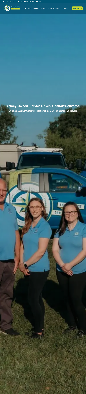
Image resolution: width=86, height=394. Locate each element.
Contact (65, 8)
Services (50, 8)
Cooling (43, 8)
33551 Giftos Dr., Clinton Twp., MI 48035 (29, 1)
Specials (58, 8)
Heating (36, 8)
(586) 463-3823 (8, 1)
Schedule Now (77, 8)
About (29, 8)
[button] (83, 197)
